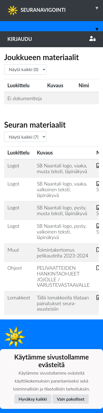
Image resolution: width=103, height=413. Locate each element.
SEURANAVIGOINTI (55, 8)
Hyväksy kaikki (33, 398)
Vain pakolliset (71, 398)
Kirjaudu (51, 39)
